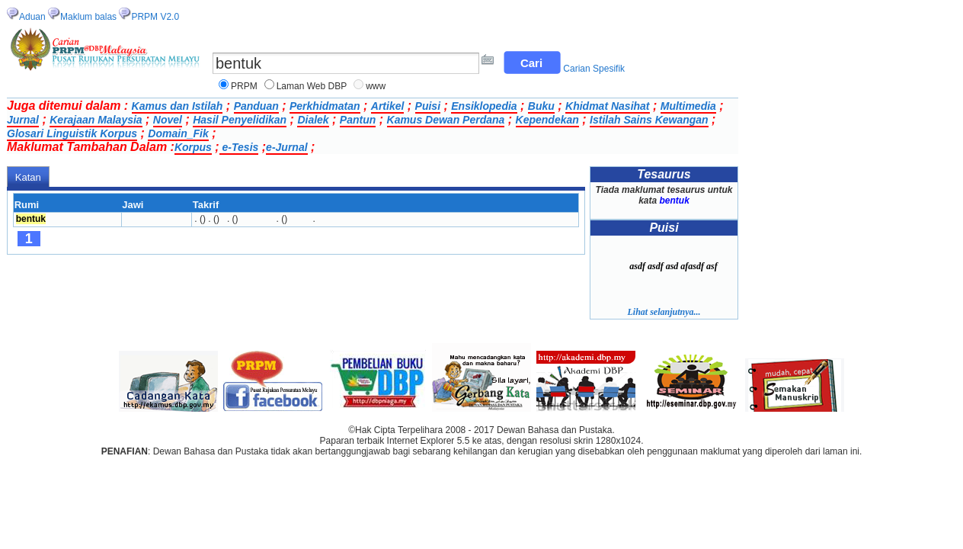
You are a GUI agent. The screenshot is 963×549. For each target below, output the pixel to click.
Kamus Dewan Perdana (446, 120)
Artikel (388, 106)
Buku (541, 106)
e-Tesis (239, 147)
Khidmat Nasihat (607, 106)
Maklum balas (88, 16)
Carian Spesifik (594, 68)
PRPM (244, 86)
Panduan (256, 106)
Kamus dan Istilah (177, 106)
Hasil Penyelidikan (239, 120)
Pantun (358, 120)
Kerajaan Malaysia (96, 120)
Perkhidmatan (325, 106)
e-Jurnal (286, 147)
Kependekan (547, 120)
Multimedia (688, 106)
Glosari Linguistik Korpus (72, 133)
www (376, 86)
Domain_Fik (178, 133)
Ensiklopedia (484, 106)
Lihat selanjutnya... (663, 312)
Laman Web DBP (312, 86)
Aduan (32, 16)
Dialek (312, 120)
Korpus (193, 147)
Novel (167, 120)
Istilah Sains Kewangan (649, 120)
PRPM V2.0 (155, 16)
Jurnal (23, 120)
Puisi (427, 106)
